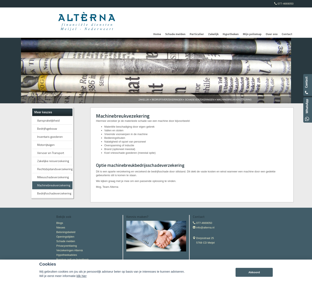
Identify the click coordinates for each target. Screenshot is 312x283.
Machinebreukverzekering (234, 99)
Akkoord (254, 272)
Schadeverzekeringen (199, 99)
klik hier (81, 276)
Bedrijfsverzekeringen (167, 99)
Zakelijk (144, 99)
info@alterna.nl (205, 227)
